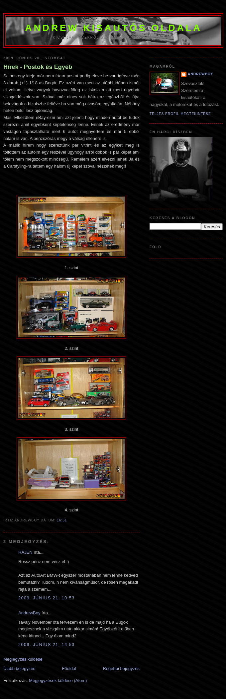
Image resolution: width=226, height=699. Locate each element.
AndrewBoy (29, 612)
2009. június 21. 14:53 (46, 644)
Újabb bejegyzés (19, 668)
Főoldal (69, 668)
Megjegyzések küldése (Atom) (58, 680)
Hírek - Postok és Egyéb (37, 67)
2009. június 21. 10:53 (46, 597)
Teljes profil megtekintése (180, 114)
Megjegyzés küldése (23, 659)
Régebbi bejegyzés (121, 668)
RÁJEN (25, 552)
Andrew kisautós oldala (113, 27)
